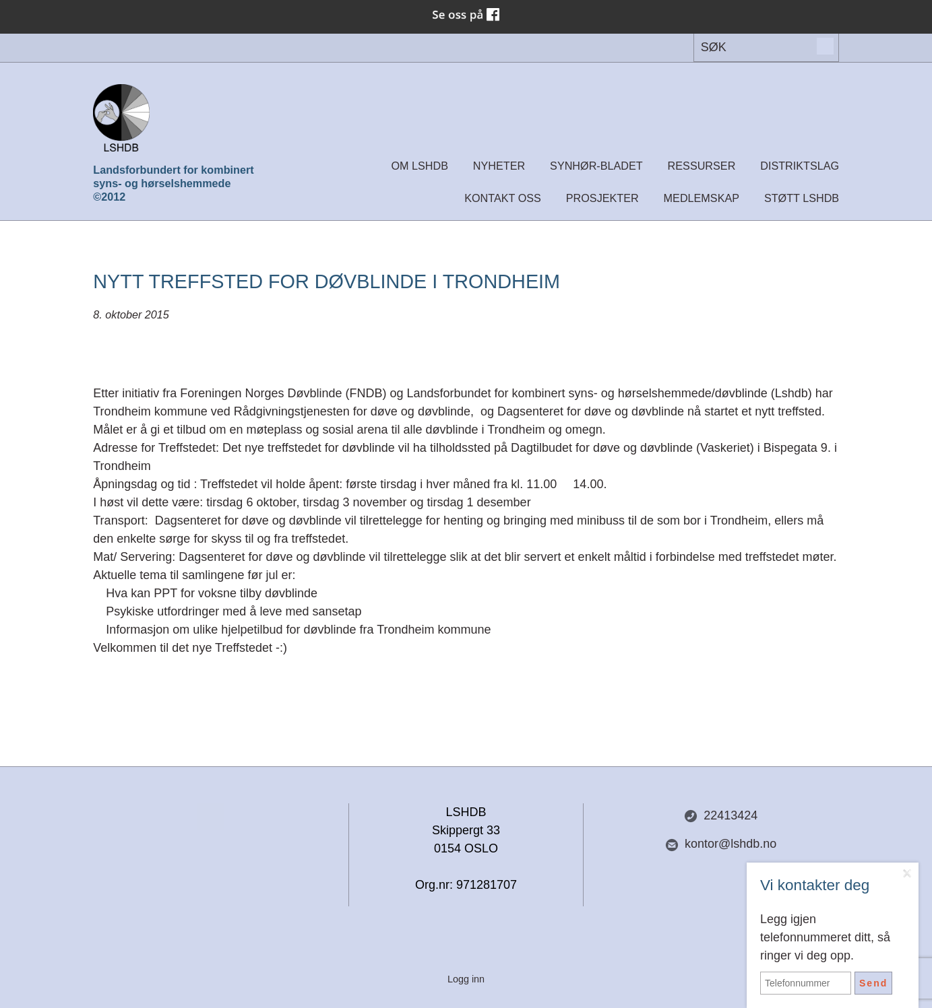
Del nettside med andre (210, 816)
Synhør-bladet (596, 166)
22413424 (720, 816)
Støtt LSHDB (801, 198)
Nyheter (499, 166)
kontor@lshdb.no (720, 844)
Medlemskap (701, 198)
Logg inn (466, 979)
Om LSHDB (419, 166)
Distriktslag (799, 166)
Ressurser (702, 166)
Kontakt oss (502, 198)
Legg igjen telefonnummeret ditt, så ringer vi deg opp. (825, 937)
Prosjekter (602, 198)
